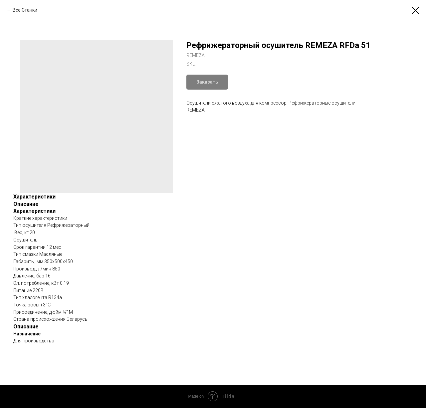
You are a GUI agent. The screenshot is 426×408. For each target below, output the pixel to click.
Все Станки (25, 10)
